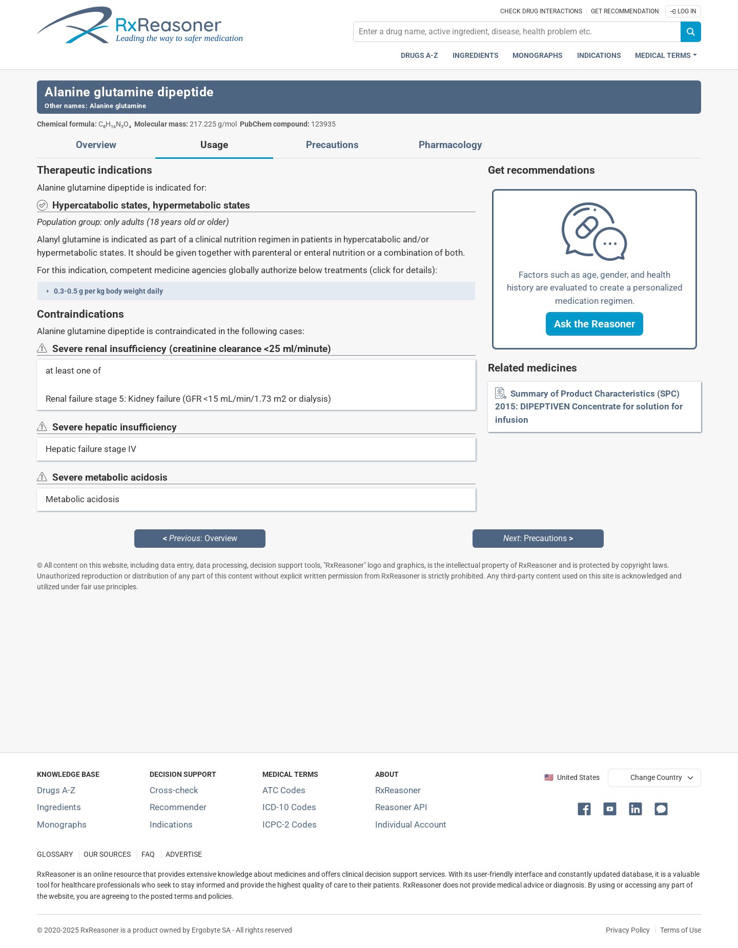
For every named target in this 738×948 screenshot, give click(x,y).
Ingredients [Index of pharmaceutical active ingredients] (59, 807)
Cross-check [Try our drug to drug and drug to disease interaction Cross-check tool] (174, 790)
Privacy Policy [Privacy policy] (628, 930)
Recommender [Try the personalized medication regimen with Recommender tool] (178, 807)
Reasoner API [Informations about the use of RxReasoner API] (401, 807)
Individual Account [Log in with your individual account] (410, 824)
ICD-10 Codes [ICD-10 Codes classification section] (289, 807)
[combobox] (517, 32)
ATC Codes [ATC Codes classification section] (283, 790)
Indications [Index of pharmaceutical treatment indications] (171, 824)
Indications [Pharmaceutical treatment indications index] (599, 55)
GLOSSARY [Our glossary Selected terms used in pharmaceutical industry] (55, 854)
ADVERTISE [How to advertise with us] (184, 854)
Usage (214, 145)
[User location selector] (654, 778)
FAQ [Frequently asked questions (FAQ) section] (148, 854)
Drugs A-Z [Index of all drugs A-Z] (56, 790)
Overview (96, 145)
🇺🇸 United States (572, 777)
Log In (683, 11)
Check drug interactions (541, 11)
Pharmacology (450, 145)
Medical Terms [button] (663, 55)
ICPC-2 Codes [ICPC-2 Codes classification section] (289, 824)
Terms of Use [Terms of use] (680, 930)
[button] (256, 291)
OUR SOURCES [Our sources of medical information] (107, 854)
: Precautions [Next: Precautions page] (538, 538)
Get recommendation (625, 11)
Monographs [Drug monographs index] (537, 55)
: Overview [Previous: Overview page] (200, 538)
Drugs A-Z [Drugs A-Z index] (419, 55)
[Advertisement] (344, 672)
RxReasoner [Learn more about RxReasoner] (398, 790)
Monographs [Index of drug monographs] (62, 824)
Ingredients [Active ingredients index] (476, 55)
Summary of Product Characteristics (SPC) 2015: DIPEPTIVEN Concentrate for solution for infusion (589, 406)
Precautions (332, 145)
